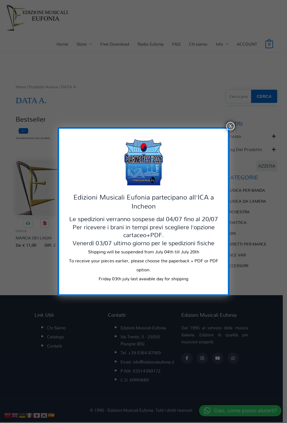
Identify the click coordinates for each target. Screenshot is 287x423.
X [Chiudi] (230, 126)
